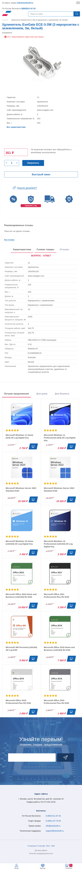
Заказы (43, 868)
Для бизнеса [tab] (62, 393)
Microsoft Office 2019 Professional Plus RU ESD (18, 701)
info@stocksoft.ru (25, 3)
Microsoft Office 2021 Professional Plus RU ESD (56, 595)
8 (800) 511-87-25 (53, 816)
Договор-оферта (41, 850)
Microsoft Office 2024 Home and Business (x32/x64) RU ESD (21, 595)
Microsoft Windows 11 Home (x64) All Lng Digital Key (19, 436)
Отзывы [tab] (64, 249)
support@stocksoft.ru (55, 831)
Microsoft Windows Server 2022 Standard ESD (59, 489)
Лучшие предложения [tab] (16, 393)
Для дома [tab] (41, 393)
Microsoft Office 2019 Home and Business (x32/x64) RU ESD (59, 648)
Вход (16, 868)
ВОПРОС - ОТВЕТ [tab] (41, 255)
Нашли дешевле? (27, 188)
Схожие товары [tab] (45, 249)
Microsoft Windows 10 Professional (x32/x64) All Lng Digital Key (58, 544)
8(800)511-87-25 (28, 8)
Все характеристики (16, 127)
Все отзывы (9, 240)
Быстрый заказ (41, 174)
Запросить (33, 163)
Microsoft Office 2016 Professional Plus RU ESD (56, 701)
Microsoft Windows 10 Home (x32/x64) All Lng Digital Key (19, 542)
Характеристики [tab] (22, 249)
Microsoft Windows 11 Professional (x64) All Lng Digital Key (60, 438)
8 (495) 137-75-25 (53, 821)
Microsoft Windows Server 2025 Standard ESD (21, 489)
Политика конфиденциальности (41, 853)
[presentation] (41, 256)
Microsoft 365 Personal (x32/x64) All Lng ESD (21, 648)
